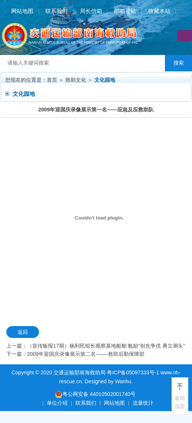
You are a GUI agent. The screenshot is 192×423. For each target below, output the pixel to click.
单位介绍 (57, 403)
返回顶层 (180, 402)
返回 (22, 332)
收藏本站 (159, 11)
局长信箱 (91, 11)
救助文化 (75, 80)
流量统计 (143, 403)
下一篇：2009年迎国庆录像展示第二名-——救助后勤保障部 (75, 354)
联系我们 (56, 11)
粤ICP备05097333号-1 (133, 372)
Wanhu (123, 381)
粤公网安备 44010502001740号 (95, 394)
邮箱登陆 (125, 11)
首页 (52, 80)
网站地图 (22, 11)
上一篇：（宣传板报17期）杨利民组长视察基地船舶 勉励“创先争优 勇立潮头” (95, 346)
